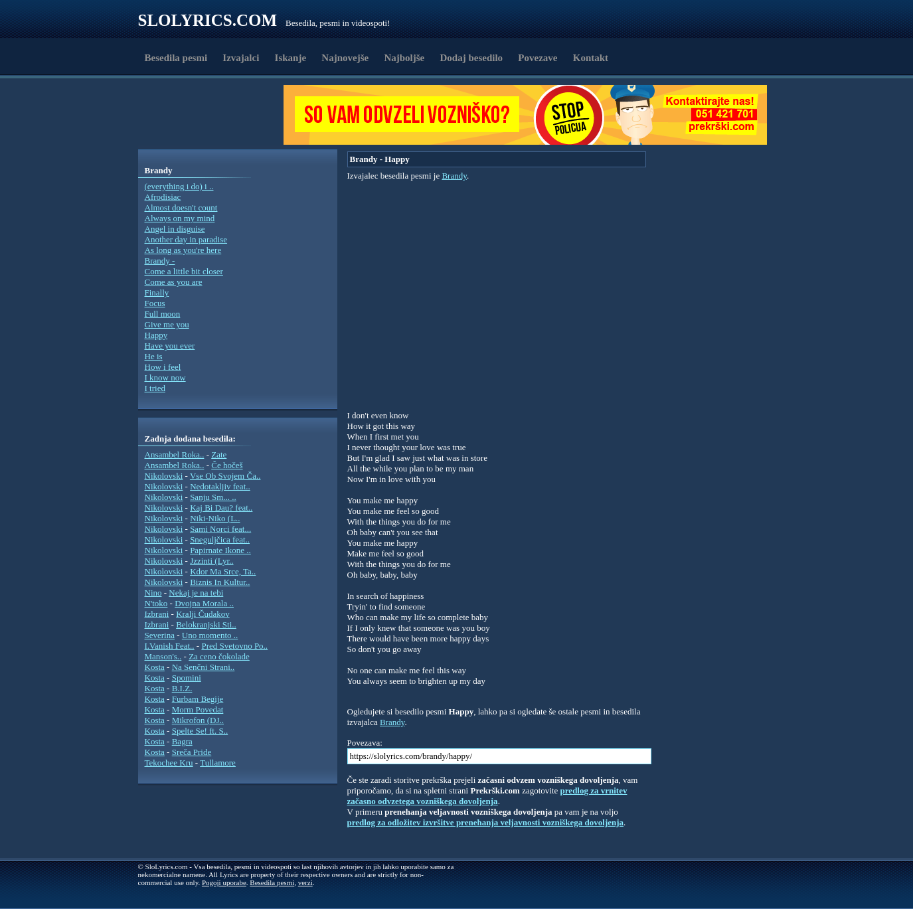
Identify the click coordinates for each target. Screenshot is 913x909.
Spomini (186, 678)
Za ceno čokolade (219, 656)
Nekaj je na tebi (196, 593)
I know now (165, 377)
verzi (305, 882)
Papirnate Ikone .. (220, 550)
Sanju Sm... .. (213, 497)
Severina (160, 635)
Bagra (182, 741)
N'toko (156, 603)
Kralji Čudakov (203, 614)
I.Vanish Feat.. (170, 646)
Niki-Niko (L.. (215, 518)
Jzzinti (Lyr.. (211, 561)
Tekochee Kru (169, 763)
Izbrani (157, 614)
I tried (155, 388)
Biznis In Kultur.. (220, 582)
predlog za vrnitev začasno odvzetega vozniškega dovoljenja (487, 795)
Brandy (454, 176)
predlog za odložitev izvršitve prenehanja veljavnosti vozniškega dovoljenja (485, 822)
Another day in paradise (186, 239)
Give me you (167, 324)
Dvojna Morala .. (204, 603)
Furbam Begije (198, 699)
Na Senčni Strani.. (203, 667)
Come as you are (174, 282)
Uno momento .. (210, 635)
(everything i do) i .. (179, 186)
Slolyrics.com (208, 20)
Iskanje (291, 57)
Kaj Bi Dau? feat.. (221, 508)
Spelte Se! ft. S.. (200, 731)
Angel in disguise (175, 229)
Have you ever (170, 346)
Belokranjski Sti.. (206, 624)
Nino (153, 593)
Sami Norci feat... (220, 529)
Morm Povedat (198, 709)
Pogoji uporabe (224, 882)
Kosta (155, 667)
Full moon (163, 314)
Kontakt (590, 57)
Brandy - (160, 261)
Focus (155, 303)
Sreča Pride (192, 752)
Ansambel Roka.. (175, 454)
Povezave (537, 57)
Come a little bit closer (184, 271)
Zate (218, 454)
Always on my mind (180, 218)
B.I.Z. (182, 688)
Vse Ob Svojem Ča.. (225, 476)
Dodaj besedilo (471, 57)
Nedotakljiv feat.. (220, 486)
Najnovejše (345, 57)
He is (154, 356)
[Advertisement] (215, 115)
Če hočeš (226, 465)
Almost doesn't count (181, 207)
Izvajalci (240, 57)
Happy (156, 335)
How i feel (163, 367)
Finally (157, 292)
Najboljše (404, 57)
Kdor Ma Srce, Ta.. (223, 571)
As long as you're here (183, 250)
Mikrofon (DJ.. (198, 720)
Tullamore (218, 763)
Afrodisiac (163, 197)
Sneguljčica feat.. (220, 539)
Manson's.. (163, 656)
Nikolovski (164, 476)
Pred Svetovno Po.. (234, 646)
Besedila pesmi (176, 57)
